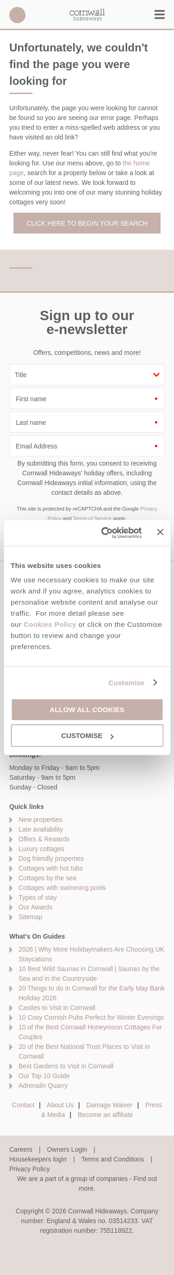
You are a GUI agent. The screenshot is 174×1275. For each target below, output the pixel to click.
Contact (23, 1105)
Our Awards (35, 907)
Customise (127, 683)
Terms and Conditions (112, 1159)
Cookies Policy (50, 624)
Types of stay (38, 897)
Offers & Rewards (44, 839)
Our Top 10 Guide (44, 1075)
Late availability (41, 829)
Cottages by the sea (48, 878)
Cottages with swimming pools (62, 887)
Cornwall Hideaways (87, 15)
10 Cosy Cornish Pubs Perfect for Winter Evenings (91, 1017)
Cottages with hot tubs (51, 868)
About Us (60, 1105)
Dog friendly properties (51, 858)
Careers (20, 1149)
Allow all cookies (87, 709)
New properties (40, 819)
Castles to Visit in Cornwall (57, 1007)
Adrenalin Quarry (43, 1085)
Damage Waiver (109, 1105)
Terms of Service (92, 518)
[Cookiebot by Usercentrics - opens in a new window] (105, 533)
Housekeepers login (38, 1159)
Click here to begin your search (87, 223)
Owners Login (67, 1149)
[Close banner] (160, 532)
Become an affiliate (105, 1114)
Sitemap (30, 917)
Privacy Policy (29, 1169)
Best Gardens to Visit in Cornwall (66, 1066)
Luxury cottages (41, 848)
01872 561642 (17, 15)
